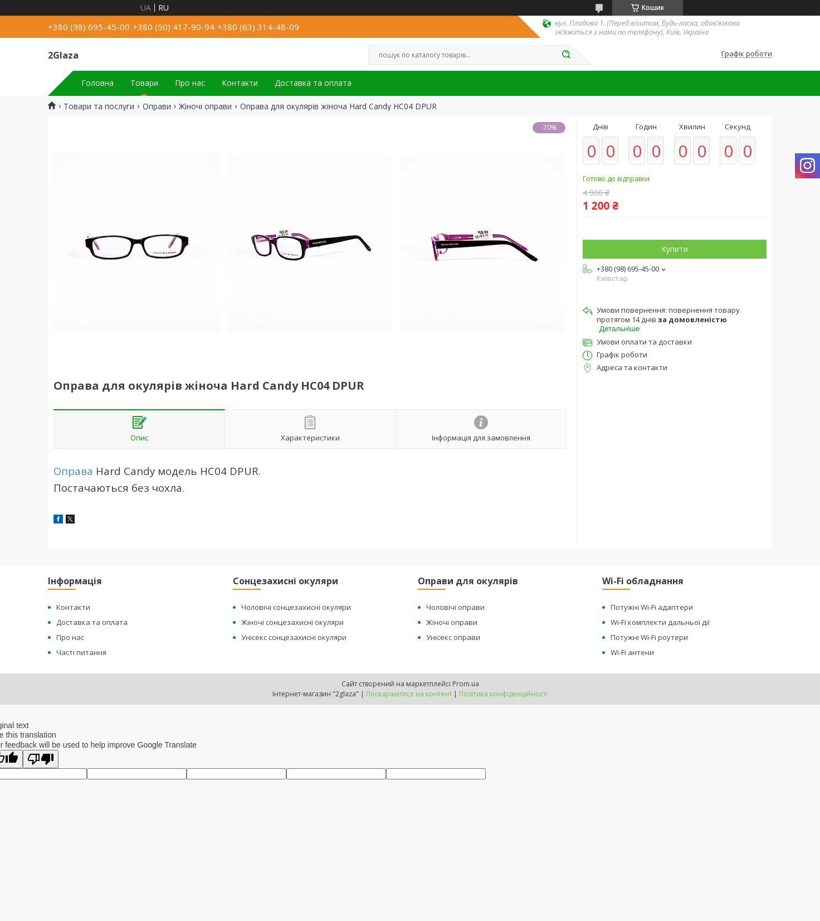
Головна (97, 83)
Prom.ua (465, 684)
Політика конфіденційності (503, 694)
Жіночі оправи (205, 106)
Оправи (157, 106)
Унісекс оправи (453, 637)
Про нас (190, 83)
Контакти (240, 83)
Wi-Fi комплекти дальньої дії (660, 622)
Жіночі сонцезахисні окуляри (292, 622)
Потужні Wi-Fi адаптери (652, 607)
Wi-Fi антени (632, 652)
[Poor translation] (40, 759)
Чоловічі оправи (455, 607)
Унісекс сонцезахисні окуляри (293, 637)
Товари (144, 83)
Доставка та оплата (313, 83)
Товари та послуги (99, 106)
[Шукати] (566, 55)
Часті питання (81, 652)
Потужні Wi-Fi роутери (649, 637)
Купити (674, 249)
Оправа (73, 471)
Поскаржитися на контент (409, 694)
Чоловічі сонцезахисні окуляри (296, 607)
